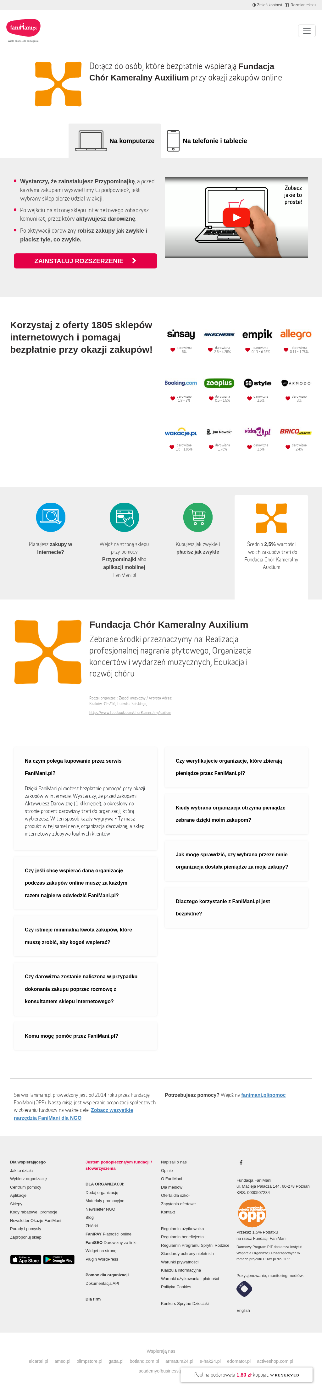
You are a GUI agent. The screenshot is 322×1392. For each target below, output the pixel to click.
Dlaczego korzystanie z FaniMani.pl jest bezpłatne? (223, 908)
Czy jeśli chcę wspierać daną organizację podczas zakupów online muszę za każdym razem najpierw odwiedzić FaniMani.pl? (76, 883)
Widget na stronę (101, 1250)
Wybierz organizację (28, 1178)
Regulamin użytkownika (182, 1228)
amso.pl (62, 1361)
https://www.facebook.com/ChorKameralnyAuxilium (130, 712)
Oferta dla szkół (175, 1195)
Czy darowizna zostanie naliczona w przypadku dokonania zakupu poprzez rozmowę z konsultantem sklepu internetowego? (81, 989)
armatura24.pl (179, 1361)
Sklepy (16, 1203)
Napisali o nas (174, 1162)
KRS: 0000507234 (253, 1192)
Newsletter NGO (100, 1209)
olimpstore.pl (90, 1361)
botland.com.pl (144, 1361)
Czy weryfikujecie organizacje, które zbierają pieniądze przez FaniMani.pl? (229, 767)
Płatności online (108, 1234)
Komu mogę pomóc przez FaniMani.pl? (71, 1036)
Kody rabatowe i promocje (33, 1212)
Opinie (167, 1170)
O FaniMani (171, 1178)
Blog (90, 1217)
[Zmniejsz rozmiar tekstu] (300, 5)
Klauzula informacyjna (181, 1270)
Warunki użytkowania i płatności (190, 1278)
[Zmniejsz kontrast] (267, 5)
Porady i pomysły (25, 1228)
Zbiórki (92, 1226)
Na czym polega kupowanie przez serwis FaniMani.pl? (73, 767)
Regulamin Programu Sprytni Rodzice (195, 1245)
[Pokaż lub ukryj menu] (307, 31)
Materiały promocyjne (105, 1200)
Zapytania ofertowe (178, 1203)
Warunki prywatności (179, 1262)
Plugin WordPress (102, 1259)
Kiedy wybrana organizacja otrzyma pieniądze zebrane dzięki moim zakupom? (231, 814)
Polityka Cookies (176, 1286)
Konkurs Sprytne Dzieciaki (185, 1303)
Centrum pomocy (25, 1187)
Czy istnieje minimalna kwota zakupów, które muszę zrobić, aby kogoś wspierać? (78, 936)
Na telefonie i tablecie (215, 140)
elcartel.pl (38, 1361)
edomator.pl (239, 1361)
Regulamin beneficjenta (182, 1237)
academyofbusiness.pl (161, 1370)
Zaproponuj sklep (26, 1237)
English (243, 1310)
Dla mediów (171, 1187)
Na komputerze (131, 140)
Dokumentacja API (102, 1283)
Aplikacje (18, 1195)
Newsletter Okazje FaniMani (35, 1220)
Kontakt (168, 1212)
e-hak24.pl (210, 1361)
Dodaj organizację (102, 1192)
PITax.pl (269, 1259)
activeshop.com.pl (275, 1361)
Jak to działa (21, 1170)
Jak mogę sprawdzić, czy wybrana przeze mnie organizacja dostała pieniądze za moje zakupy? (232, 861)
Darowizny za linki (111, 1242)
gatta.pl (115, 1361)
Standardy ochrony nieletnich (187, 1253)
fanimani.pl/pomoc (263, 1095)
